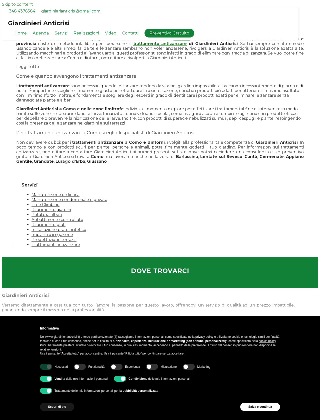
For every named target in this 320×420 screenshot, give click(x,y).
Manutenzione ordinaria (56, 194)
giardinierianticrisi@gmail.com (70, 11)
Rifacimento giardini (51, 209)
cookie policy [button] (267, 341)
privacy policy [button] (205, 336)
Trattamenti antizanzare (56, 244)
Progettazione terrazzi (54, 239)
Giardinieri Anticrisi (39, 23)
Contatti (130, 33)
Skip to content (17, 4)
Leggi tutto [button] (27, 66)
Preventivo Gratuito (169, 33)
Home (20, 33)
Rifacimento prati (49, 224)
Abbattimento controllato (57, 219)
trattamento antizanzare (160, 43)
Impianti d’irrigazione (52, 234)
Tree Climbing (46, 204)
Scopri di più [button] (57, 406)
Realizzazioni (86, 33)
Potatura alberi (47, 214)
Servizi (61, 33)
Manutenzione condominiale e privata (69, 199)
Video (110, 33)
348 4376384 (22, 11)
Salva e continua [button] (260, 406)
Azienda (41, 33)
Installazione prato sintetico (59, 229)
